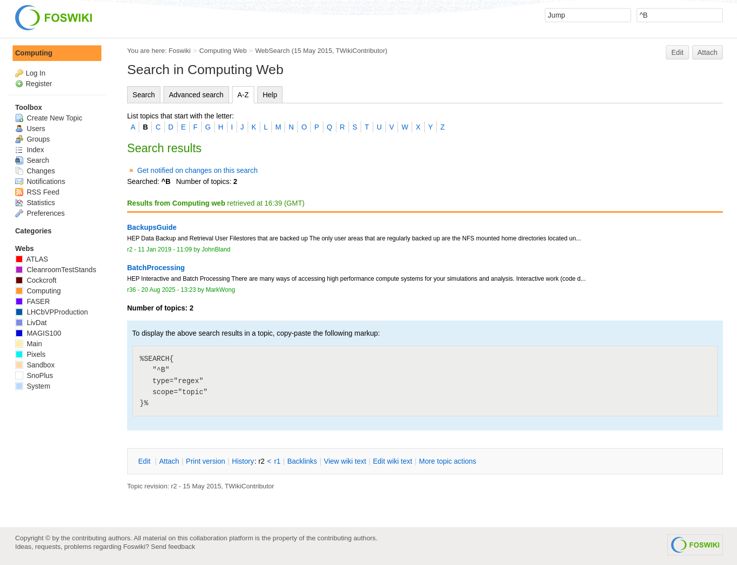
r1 (277, 461)
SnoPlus (34, 375)
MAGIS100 (38, 333)
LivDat (31, 323)
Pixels (30, 354)
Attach (708, 52)
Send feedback (173, 546)
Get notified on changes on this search (197, 170)
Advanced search (196, 95)
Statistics (35, 203)
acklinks (302, 461)
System (32, 386)
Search (144, 95)
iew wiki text (345, 461)
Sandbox (34, 365)
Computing (33, 53)
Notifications (40, 181)
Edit (677, 52)
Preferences (40, 213)
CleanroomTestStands (55, 270)
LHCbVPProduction (51, 312)
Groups (32, 139)
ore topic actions (447, 461)
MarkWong (220, 289)
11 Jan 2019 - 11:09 (165, 249)
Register (39, 84)
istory (243, 461)
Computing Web (223, 50)
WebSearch (272, 50)
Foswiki (179, 50)
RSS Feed (37, 192)
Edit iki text (392, 461)
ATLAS (31, 259)
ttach (169, 461)
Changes (35, 171)
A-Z (243, 95)
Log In (35, 73)
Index (29, 150)
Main (28, 344)
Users (30, 128)
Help (270, 95)
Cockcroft (35, 280)
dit (145, 461)
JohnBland (216, 249)
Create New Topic (48, 118)
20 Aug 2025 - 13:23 (168, 289)
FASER (32, 301)
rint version (205, 461)
